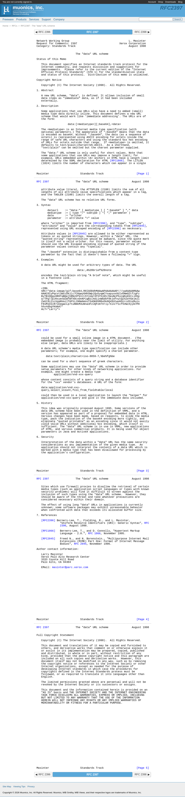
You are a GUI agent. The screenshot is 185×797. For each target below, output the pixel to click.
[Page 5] (143, 768)
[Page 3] (143, 471)
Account (152, 2)
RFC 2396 (44, 32)
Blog (180, 2)
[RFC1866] (117, 161)
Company (58, 19)
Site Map (7, 786)
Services (34, 19)
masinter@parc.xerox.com (70, 567)
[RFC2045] (139, 226)
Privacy (31, 786)
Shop (160, 2)
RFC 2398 (140, 32)
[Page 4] (143, 619)
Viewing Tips (19, 786)
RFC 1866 (94, 533)
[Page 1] (143, 174)
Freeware (8, 19)
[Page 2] (143, 322)
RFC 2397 (43, 182)
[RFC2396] (100, 223)
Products (21, 19)
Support (46, 19)
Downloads (170, 2)
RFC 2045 (80, 544)
